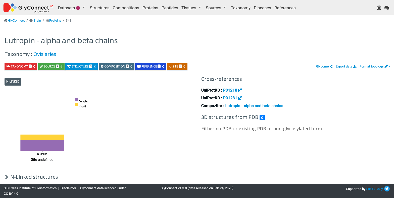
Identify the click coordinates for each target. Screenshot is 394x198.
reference (150, 66)
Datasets (69, 7)
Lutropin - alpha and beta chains (254, 105)
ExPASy (377, 189)
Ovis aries (44, 54)
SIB (368, 189)
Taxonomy (241, 7)
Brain (37, 20)
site (177, 66)
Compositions (126, 7)
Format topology (374, 66)
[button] (324, 66)
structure (81, 66)
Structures (100, 7)
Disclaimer (68, 188)
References (285, 7)
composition (117, 66)
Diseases (262, 7)
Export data (346, 66)
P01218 (232, 90)
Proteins (150, 7)
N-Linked (13, 81)
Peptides (170, 7)
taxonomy (21, 66)
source (51, 66)
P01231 (232, 98)
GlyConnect (16, 20)
